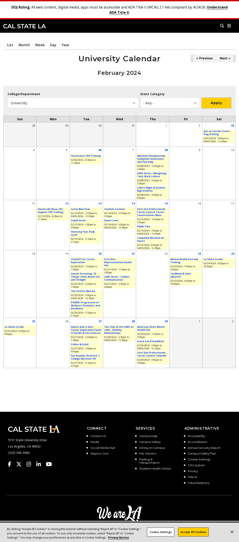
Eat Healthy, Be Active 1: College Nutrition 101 (85, 357)
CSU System (196, 465)
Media (94, 442)
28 (133, 321)
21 (133, 254)
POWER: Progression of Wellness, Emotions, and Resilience (85, 305)
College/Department (24, 94)
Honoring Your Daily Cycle (83, 233)
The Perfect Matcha (83, 291)
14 (133, 203)
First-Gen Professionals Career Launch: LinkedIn (151, 354)
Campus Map (148, 436)
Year (65, 45)
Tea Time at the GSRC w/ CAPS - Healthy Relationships (119, 329)
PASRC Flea (143, 226)
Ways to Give (99, 453)
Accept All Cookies (193, 535)
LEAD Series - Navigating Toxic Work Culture (151, 175)
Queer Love (111, 220)
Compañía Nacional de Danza (150, 239)
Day (53, 45)
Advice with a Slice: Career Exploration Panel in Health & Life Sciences (86, 329)
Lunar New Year (80, 209)
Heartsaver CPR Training (86, 155)
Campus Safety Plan (202, 453)
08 (166, 150)
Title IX (192, 477)
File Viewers (147, 453)
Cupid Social (78, 220)
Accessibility (196, 436)
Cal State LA (24, 26)
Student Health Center (155, 468)
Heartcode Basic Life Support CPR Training (50, 211)
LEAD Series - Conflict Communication (117, 278)
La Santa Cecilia (213, 259)
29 (166, 321)
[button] (229, 25)
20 (100, 254)
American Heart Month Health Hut (151, 328)
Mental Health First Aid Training (184, 261)
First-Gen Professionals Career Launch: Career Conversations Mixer (151, 212)
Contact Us (98, 436)
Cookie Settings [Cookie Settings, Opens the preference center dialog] (161, 535)
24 (232, 254)
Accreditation (197, 442)
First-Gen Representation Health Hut (118, 262)
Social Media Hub (102, 447)
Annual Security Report (204, 447)
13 (100, 203)
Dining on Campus (152, 447)
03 (232, 125)
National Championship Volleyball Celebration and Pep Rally (151, 158)
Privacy (193, 471)
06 (100, 150)
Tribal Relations (198, 483)
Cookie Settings (199, 459)
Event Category (152, 94)
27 (100, 321)
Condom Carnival (114, 209)
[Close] (232, 535)
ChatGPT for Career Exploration (83, 261)
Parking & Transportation (149, 461)
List (10, 45)
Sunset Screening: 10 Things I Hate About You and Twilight (85, 276)
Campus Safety (150, 442)
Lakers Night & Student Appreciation (151, 189)
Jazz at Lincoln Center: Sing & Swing (217, 133)
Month (24, 45)
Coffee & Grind (79, 344)
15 (166, 203)
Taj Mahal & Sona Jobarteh (180, 275)
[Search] (222, 25)
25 (33, 321)
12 (66, 203)
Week (40, 45)
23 (199, 254)
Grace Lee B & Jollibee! (150, 341)
